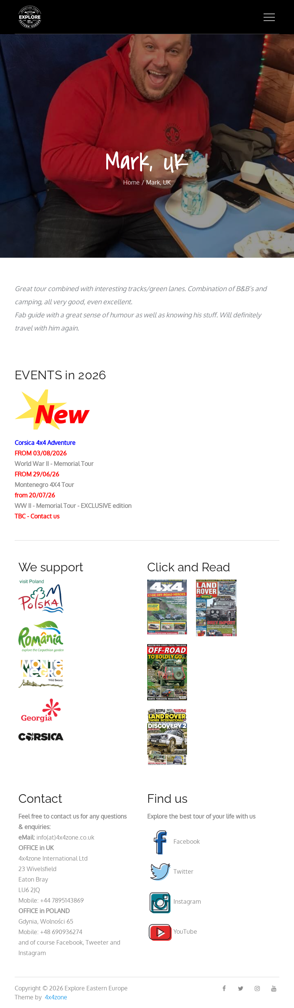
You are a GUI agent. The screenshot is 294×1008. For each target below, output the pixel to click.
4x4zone (56, 997)
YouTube (172, 931)
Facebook (173, 841)
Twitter (170, 871)
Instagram (174, 901)
